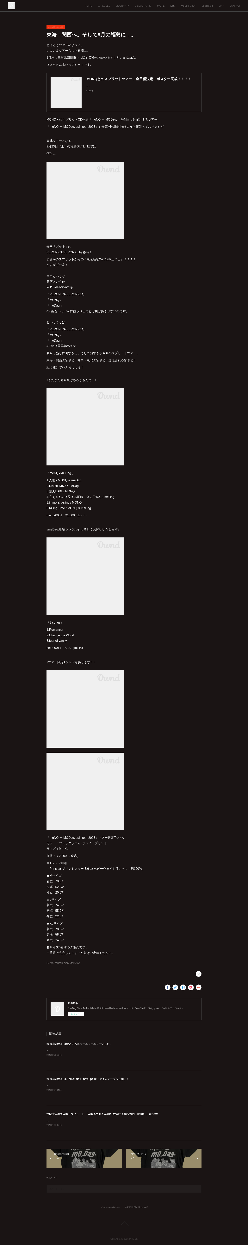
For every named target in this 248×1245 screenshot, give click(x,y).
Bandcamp (207, 5)
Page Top (124, 1223)
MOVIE (160, 5)
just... (172, 5)
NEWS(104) (75, 963)
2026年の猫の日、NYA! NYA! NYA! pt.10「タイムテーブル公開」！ (87, 1078)
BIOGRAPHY (122, 5)
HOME (88, 5)
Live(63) (49, 963)
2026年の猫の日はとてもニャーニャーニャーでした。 (79, 1043)
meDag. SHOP (188, 5)
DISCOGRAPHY (143, 5)
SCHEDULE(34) (62, 963)
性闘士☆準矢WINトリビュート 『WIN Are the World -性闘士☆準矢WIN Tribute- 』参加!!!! (102, 1114)
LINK (221, 5)
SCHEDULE (104, 5)
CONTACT (235, 5)
